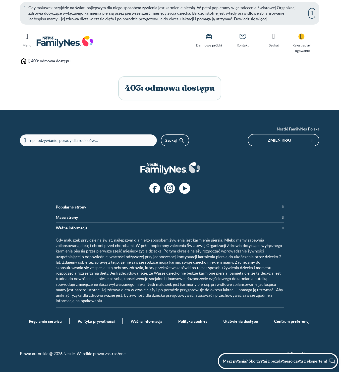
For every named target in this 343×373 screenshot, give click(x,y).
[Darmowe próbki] (209, 40)
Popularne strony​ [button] (71, 207)
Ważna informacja (146, 322)
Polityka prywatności (96, 322)
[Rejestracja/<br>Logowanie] (301, 43)
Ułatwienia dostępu (240, 322)
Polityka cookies (192, 322)
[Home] (170, 169)
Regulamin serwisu (45, 322)
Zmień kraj (279, 140)
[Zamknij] (311, 13)
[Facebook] (154, 188)
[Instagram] (169, 188)
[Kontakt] (243, 40)
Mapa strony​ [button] (67, 217)
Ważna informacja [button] (71, 228)
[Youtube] (184, 188)
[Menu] (27, 39)
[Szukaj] (274, 40)
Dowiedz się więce (250, 19)
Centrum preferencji (292, 322)
